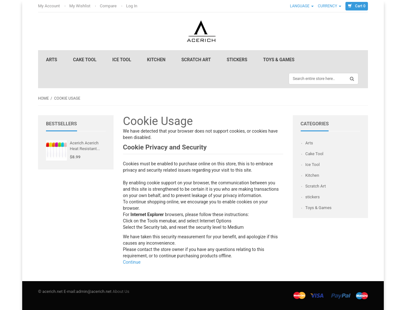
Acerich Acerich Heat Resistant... (85, 146)
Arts (51, 59)
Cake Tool (84, 59)
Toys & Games (279, 59)
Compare (109, 5)
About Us (121, 291)
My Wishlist (80, 5)
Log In (132, 5)
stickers (237, 59)
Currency (329, 6)
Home (43, 98)
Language (302, 6)
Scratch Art (196, 59)
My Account (49, 5)
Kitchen (156, 59)
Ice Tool (121, 59)
